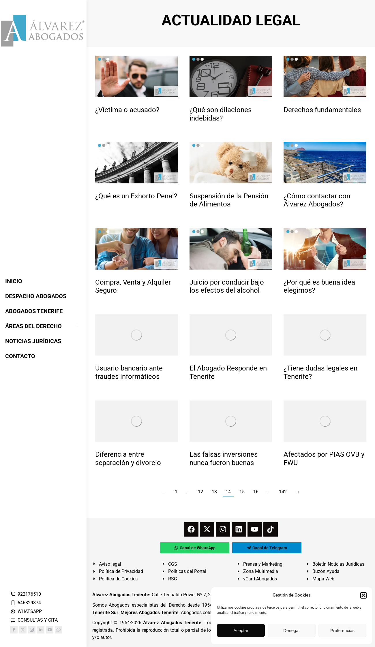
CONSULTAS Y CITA (34, 620)
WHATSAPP (26, 611)
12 (200, 491)
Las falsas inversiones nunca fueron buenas (224, 458)
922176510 (25, 594)
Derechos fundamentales (322, 110)
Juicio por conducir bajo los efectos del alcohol (227, 286)
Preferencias (342, 630)
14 (228, 491)
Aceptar (240, 630)
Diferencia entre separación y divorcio (128, 458)
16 (255, 491)
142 (283, 491)
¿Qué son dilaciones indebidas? (221, 114)
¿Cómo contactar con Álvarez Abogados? (317, 200)
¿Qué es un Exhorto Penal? (136, 196)
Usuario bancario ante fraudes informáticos (129, 372)
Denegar (291, 630)
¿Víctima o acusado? (127, 110)
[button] (363, 595)
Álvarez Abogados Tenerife (172, 622)
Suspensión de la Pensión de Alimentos (229, 200)
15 (242, 491)
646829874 (25, 602)
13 (214, 491)
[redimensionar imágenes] (136, 76)
